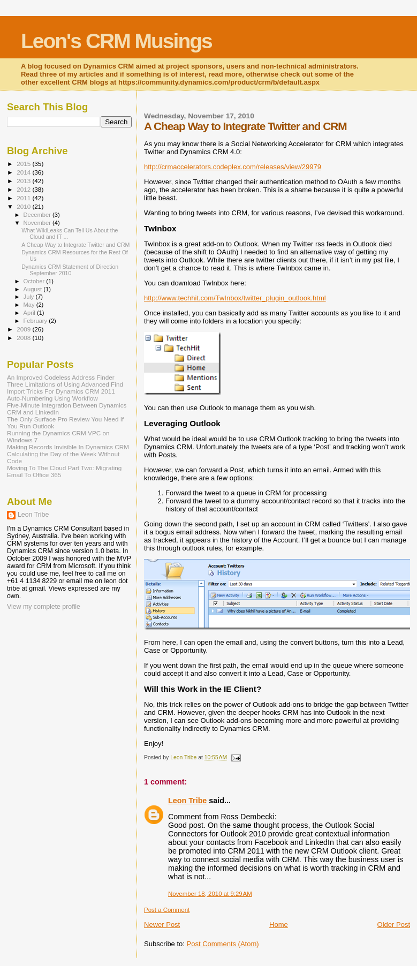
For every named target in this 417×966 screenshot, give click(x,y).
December (38, 215)
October (35, 281)
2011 (24, 197)
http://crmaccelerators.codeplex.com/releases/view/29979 (232, 167)
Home (278, 924)
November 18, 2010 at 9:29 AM (210, 893)
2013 (24, 180)
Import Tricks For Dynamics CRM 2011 (61, 391)
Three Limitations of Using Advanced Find (65, 384)
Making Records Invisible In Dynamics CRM (68, 446)
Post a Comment (166, 910)
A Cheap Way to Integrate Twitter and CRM (75, 245)
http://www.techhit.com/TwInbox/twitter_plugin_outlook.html (235, 298)
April (30, 313)
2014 (24, 172)
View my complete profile (43, 606)
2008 (24, 337)
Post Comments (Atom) (223, 944)
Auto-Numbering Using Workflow (52, 398)
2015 (24, 163)
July (30, 296)
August (34, 289)
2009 (24, 329)
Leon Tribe (187, 800)
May (30, 304)
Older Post (393, 924)
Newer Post (162, 924)
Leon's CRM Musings (116, 40)
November (38, 223)
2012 (24, 189)
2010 (24, 206)
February (36, 321)
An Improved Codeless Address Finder (61, 377)
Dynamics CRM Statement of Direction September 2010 (69, 269)
